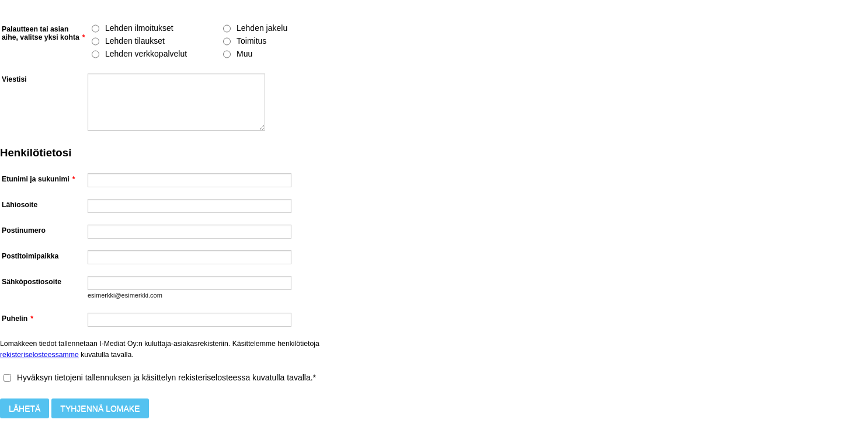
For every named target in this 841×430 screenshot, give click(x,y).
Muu (244, 53)
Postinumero (24, 230)
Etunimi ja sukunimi (38, 179)
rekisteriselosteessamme (39, 355)
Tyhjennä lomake (100, 408)
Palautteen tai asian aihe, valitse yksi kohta (43, 33)
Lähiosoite (19, 205)
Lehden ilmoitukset (139, 28)
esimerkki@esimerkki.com (125, 295)
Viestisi (14, 79)
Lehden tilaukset (135, 41)
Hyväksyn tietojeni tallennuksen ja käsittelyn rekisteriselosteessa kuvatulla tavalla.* (166, 377)
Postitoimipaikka (30, 256)
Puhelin (17, 318)
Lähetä (24, 408)
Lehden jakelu (262, 28)
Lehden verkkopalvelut (146, 53)
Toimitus (251, 41)
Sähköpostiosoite (31, 282)
